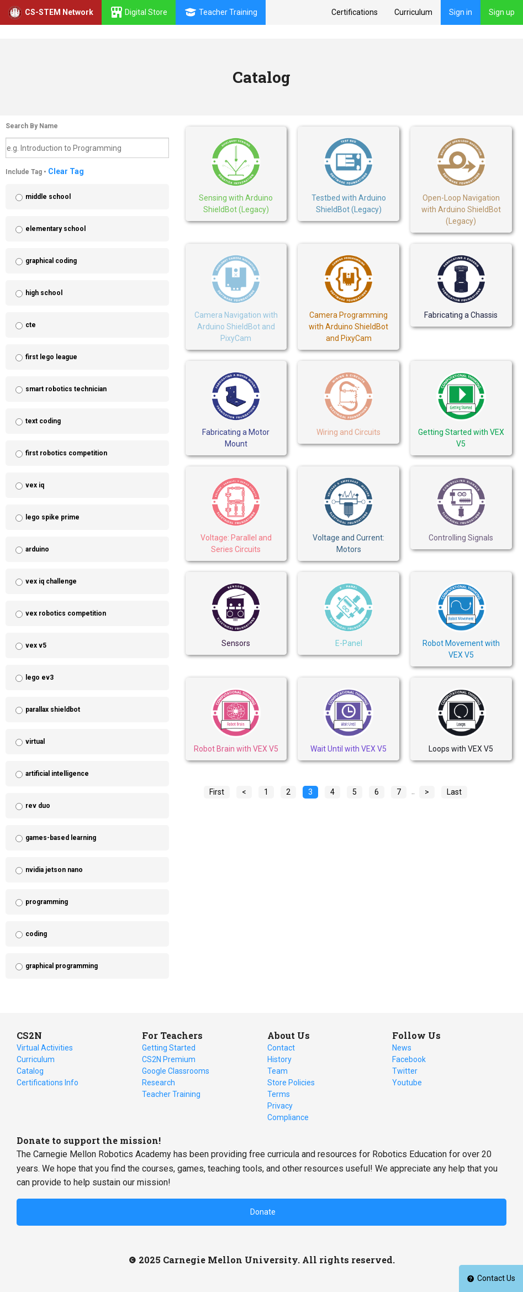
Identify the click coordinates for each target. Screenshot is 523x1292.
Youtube (407, 1082)
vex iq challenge (51, 581)
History (279, 1059)
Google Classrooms (175, 1071)
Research (158, 1082)
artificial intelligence (57, 774)
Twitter (405, 1071)
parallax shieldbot (52, 709)
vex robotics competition (65, 613)
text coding (43, 421)
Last (454, 791)
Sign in (460, 12)
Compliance (288, 1117)
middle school (48, 197)
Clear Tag (66, 171)
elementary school (55, 229)
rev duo (37, 806)
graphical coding (51, 261)
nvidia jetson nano (54, 870)
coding (36, 934)
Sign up (502, 12)
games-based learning (60, 838)
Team (277, 1071)
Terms (278, 1094)
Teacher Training (171, 1094)
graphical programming (61, 966)
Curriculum (413, 12)
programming (46, 902)
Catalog (30, 1071)
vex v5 (35, 645)
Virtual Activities (45, 1047)
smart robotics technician (66, 389)
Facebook (409, 1059)
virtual (35, 741)
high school (43, 293)
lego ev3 (39, 677)
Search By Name (32, 126)
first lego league (51, 357)
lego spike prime (52, 517)
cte (30, 325)
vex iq (34, 485)
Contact (281, 1047)
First (216, 791)
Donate (263, 1211)
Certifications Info (47, 1082)
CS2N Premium (169, 1059)
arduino (37, 549)
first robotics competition (66, 453)
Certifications (354, 12)
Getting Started (169, 1047)
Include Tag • (45, 171)
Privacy (280, 1105)
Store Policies (291, 1082)
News (401, 1047)
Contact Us (491, 1278)
